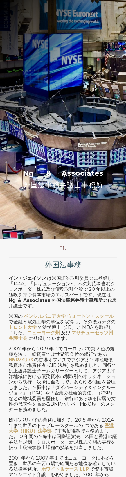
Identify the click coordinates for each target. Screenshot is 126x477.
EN (63, 248)
